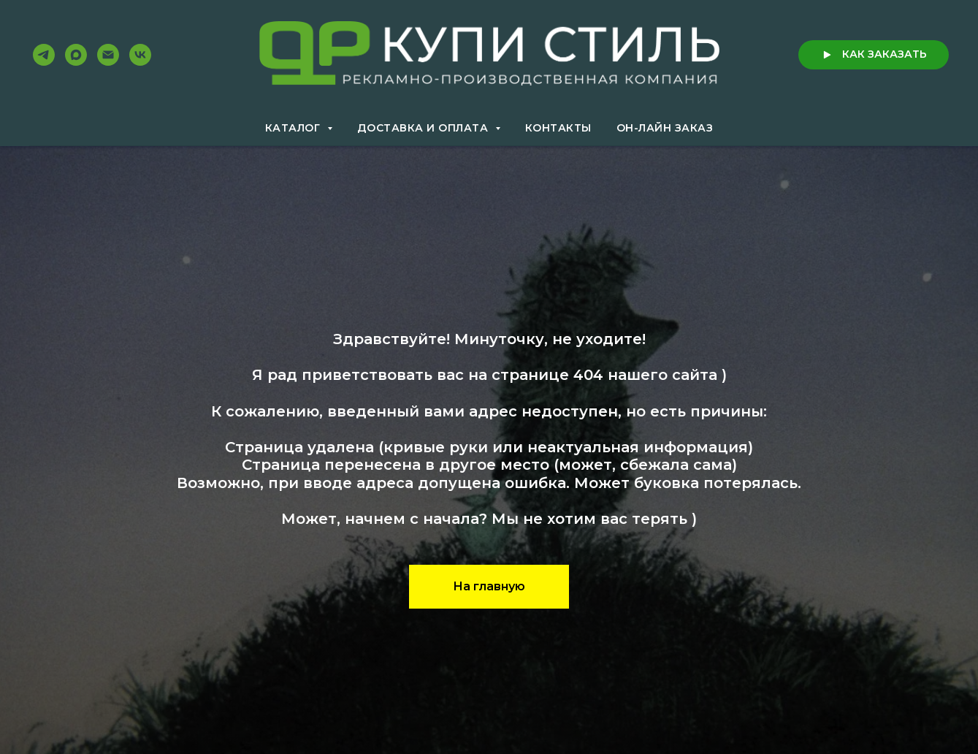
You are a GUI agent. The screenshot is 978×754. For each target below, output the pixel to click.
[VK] (140, 55)
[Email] (108, 55)
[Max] (76, 55)
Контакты (558, 127)
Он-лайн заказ (665, 127)
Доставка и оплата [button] (424, 127)
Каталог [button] (294, 127)
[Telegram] (44, 55)
